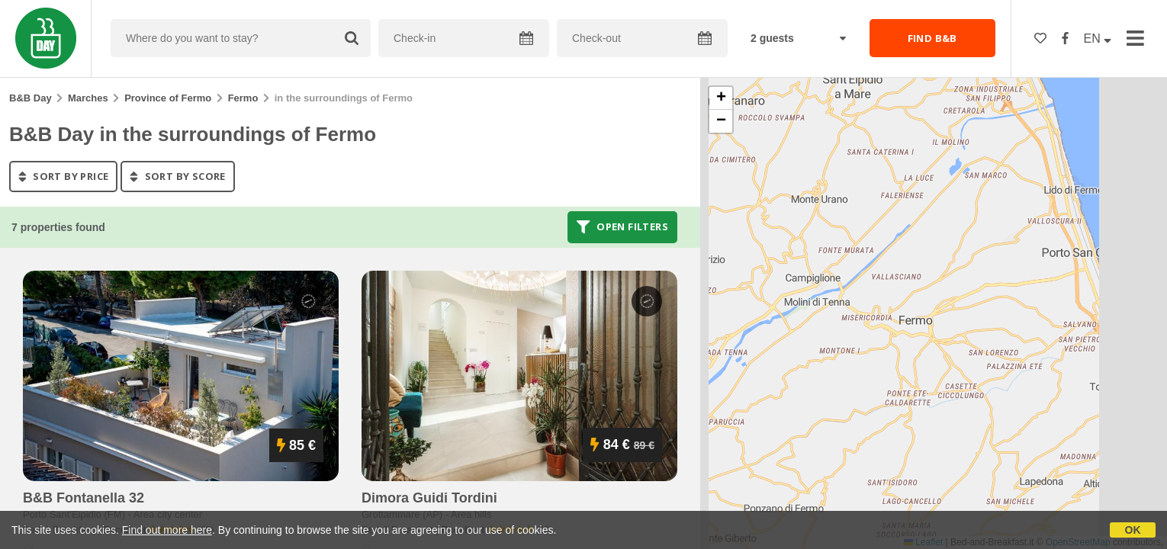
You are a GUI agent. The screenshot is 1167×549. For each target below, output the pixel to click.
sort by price (63, 176)
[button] (720, 98)
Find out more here (167, 530)
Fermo (243, 98)
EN (1098, 38)
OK (1133, 530)
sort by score (177, 176)
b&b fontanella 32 (83, 498)
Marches (88, 98)
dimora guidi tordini (429, 498)
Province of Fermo (167, 98)
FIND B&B (932, 38)
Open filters (622, 227)
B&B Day (30, 98)
